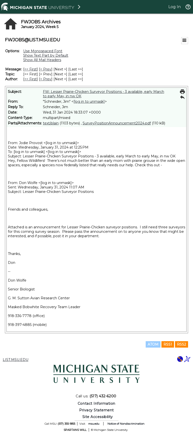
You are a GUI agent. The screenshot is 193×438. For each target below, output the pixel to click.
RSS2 (181, 344)
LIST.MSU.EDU (15, 359)
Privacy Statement (96, 410)
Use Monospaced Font (42, 51)
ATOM (153, 344)
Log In (174, 6)
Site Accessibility (97, 417)
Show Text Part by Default (45, 55)
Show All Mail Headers (42, 60)
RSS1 (167, 344)
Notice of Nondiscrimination (125, 423)
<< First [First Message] (30, 69)
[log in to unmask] (89, 101)
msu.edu (93, 423)
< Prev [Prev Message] (45, 69)
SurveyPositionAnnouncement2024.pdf (117, 123)
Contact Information (96, 403)
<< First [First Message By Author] (30, 79)
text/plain (51, 123)
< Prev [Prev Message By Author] (45, 79)
